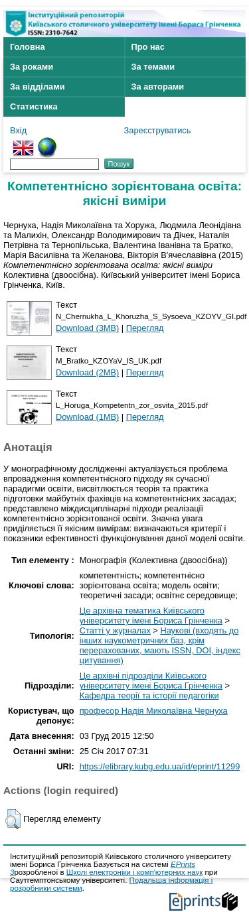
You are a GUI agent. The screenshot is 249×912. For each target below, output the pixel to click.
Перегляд (145, 328)
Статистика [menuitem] (34, 106)
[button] (13, 819)
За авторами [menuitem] (158, 87)
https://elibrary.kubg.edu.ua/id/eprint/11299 (160, 766)
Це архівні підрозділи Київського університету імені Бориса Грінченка (151, 680)
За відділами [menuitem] (37, 87)
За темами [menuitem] (153, 67)
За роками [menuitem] (31, 67)
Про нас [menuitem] (148, 47)
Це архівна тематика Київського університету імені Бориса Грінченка (151, 615)
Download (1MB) (87, 417)
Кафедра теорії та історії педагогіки (149, 695)
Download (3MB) (87, 328)
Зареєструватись (157, 130)
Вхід (18, 130)
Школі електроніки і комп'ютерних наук (134, 872)
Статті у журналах (115, 630)
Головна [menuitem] (27, 47)
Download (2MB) (87, 372)
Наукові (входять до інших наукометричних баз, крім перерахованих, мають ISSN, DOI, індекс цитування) (160, 645)
